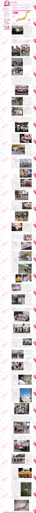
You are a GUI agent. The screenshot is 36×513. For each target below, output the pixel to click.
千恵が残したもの (6, 11)
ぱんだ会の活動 (6, 12)
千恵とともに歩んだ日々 (6, 8)
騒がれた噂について (6, 15)
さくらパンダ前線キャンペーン (6, 14)
